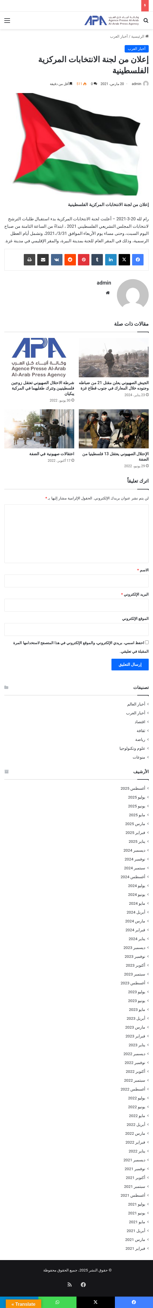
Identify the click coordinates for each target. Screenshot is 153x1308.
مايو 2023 (137, 1009)
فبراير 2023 (135, 1035)
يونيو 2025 (136, 805)
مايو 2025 (137, 814)
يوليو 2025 (136, 796)
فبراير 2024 (135, 929)
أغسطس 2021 (133, 1194)
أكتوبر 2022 (135, 1071)
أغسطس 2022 (133, 1088)
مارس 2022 (135, 1132)
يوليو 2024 (136, 885)
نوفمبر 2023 (135, 956)
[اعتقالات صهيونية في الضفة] (39, 428)
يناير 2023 (137, 1044)
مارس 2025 (135, 823)
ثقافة (141, 730)
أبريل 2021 (136, 1230)
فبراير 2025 (135, 832)
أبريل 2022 (136, 1124)
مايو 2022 (137, 1115)
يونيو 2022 (136, 1106)
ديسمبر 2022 (134, 1053)
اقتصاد (140, 721)
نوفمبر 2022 (135, 1062)
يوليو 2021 (136, 1203)
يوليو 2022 (136, 1097)
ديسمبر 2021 (134, 1159)
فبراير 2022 (135, 1141)
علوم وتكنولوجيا (132, 747)
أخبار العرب (119, 36)
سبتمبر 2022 (134, 1079)
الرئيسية (140, 36)
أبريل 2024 (136, 911)
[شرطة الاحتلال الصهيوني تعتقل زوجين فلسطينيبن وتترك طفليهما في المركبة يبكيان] (39, 357)
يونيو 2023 (136, 1000)
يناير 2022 (137, 1150)
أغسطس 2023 (133, 982)
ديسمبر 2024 (134, 849)
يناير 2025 (137, 841)
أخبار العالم (136, 703)
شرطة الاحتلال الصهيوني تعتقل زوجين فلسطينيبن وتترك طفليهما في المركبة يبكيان (42, 387)
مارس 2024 (135, 920)
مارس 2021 (135, 1239)
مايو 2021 (137, 1221)
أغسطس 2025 (133, 787)
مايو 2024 (137, 902)
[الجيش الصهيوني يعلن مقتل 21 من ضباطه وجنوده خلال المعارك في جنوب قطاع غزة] (114, 357)
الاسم (143, 569)
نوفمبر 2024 (135, 858)
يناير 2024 (137, 938)
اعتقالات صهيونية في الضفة (51, 453)
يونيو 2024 (136, 894)
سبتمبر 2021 (134, 1186)
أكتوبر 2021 (135, 1177)
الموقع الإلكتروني (135, 618)
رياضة (140, 739)
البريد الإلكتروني (135, 594)
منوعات (139, 756)
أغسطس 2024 (133, 876)
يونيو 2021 (136, 1212)
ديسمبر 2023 (134, 947)
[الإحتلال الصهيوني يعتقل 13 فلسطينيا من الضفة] (114, 428)
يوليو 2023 (136, 991)
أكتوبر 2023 (135, 964)
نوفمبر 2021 (135, 1168)
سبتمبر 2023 (134, 973)
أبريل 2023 (136, 1017)
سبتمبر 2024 (134, 867)
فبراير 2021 (135, 1247)
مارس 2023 (135, 1026)
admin (136, 84)
